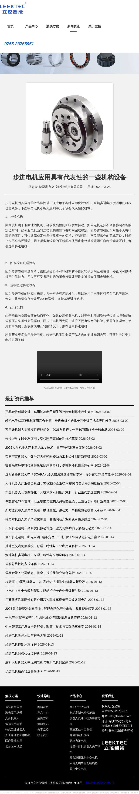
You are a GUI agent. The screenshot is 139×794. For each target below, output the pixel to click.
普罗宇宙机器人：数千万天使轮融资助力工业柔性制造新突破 (47, 456)
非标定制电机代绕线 (82, 712)
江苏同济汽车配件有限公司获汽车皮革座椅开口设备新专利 (46, 600)
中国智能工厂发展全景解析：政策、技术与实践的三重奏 (44, 626)
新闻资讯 (43, 723)
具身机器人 (12, 718)
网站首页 (43, 707)
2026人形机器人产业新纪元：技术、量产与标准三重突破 (45, 447)
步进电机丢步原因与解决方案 (25, 635)
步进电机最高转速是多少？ (24, 671)
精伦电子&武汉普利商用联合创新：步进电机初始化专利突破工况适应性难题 (58, 421)
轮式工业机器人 (15, 729)
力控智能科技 (125, 793)
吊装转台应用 (13, 707)
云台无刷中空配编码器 (84, 763)
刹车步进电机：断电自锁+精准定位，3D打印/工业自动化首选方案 (51, 537)
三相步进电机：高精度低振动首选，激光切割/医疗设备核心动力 (49, 528)
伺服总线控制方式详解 (21, 564)
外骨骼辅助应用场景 (17, 735)
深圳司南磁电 (104, 793)
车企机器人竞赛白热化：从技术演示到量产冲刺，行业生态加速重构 (52, 492)
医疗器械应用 (13, 740)
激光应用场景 (13, 712)
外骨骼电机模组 (79, 735)
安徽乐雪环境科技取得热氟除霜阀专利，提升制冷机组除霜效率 (49, 465)
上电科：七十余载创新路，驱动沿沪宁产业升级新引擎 (43, 591)
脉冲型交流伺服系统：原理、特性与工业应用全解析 (41, 546)
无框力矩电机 (78, 740)
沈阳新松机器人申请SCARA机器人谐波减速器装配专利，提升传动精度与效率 (59, 474)
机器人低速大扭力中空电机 (85, 721)
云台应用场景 (13, 746)
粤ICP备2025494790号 (99, 782)
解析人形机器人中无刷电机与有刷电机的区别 (36, 662)
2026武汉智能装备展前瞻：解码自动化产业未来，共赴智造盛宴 (49, 608)
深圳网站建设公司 (41, 793)
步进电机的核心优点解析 (22, 653)
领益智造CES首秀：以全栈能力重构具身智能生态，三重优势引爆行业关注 (57, 501)
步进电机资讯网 (66, 793)
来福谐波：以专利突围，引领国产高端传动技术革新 (41, 438)
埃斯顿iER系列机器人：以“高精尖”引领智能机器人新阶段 (45, 582)
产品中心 (43, 712)
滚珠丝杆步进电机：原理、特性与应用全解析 (36, 555)
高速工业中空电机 (81, 729)
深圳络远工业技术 (93, 793)
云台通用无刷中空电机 (84, 757)
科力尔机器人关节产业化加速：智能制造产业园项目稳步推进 (47, 519)
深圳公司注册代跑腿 (79, 793)
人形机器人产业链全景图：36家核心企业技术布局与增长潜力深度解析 (54, 483)
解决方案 (43, 718)
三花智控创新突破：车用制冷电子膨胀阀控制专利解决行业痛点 (49, 412)
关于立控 (43, 729)
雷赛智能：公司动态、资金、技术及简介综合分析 (40, 573)
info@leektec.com (120, 716)
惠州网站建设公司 (54, 793)
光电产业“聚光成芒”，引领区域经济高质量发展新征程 (42, 617)
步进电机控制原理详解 (21, 644)
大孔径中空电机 (79, 707)
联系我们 (43, 735)
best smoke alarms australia (25, 793)
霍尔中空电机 (78, 768)
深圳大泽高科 (114, 793)
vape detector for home (7, 793)
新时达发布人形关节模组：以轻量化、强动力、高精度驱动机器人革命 (54, 510)
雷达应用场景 (13, 723)
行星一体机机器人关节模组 (85, 749)
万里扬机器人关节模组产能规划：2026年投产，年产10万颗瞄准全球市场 (56, 429)
